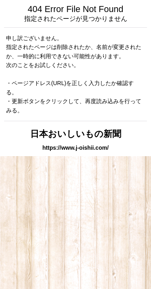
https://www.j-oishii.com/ (75, 147)
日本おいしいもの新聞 (75, 134)
